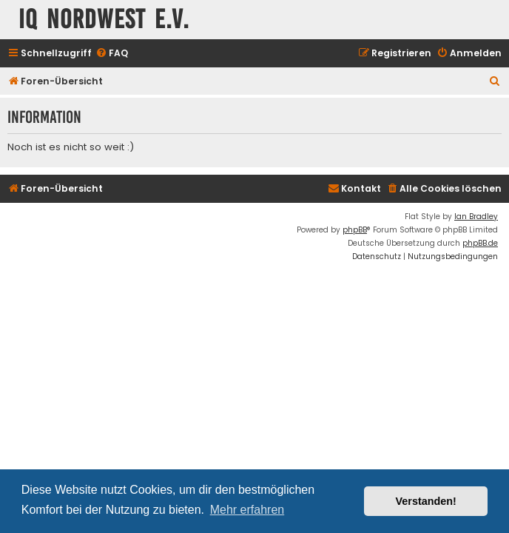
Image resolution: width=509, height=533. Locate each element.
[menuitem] (111, 54)
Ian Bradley (476, 216)
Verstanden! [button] (426, 501)
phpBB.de (480, 243)
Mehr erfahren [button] (247, 509)
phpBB (355, 229)
